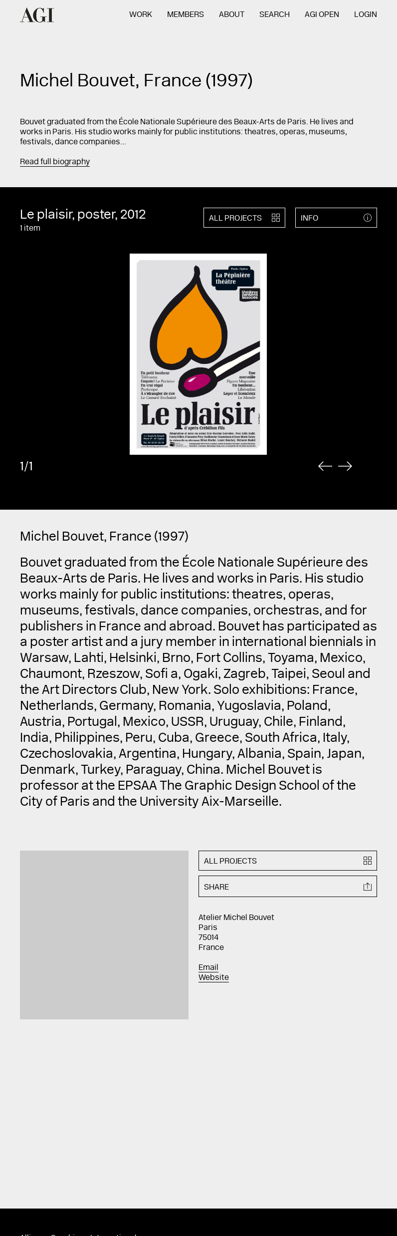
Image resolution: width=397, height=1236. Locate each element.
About (231, 15)
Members (185, 15)
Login (365, 15)
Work (140, 15)
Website (213, 978)
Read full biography (55, 162)
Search (274, 15)
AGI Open (322, 15)
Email (208, 968)
